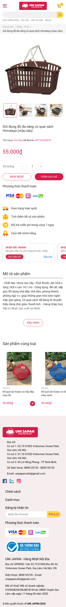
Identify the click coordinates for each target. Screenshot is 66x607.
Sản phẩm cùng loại (19, 343)
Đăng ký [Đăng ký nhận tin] (54, 514)
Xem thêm (33, 322)
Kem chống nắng (11, 20)
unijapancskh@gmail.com (30, 473)
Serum (48, 20)
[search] (60, 15)
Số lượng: (9, 166)
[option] (10, 110)
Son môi (25, 20)
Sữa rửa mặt (37, 20)
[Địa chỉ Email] (33, 514)
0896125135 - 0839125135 (39, 467)
